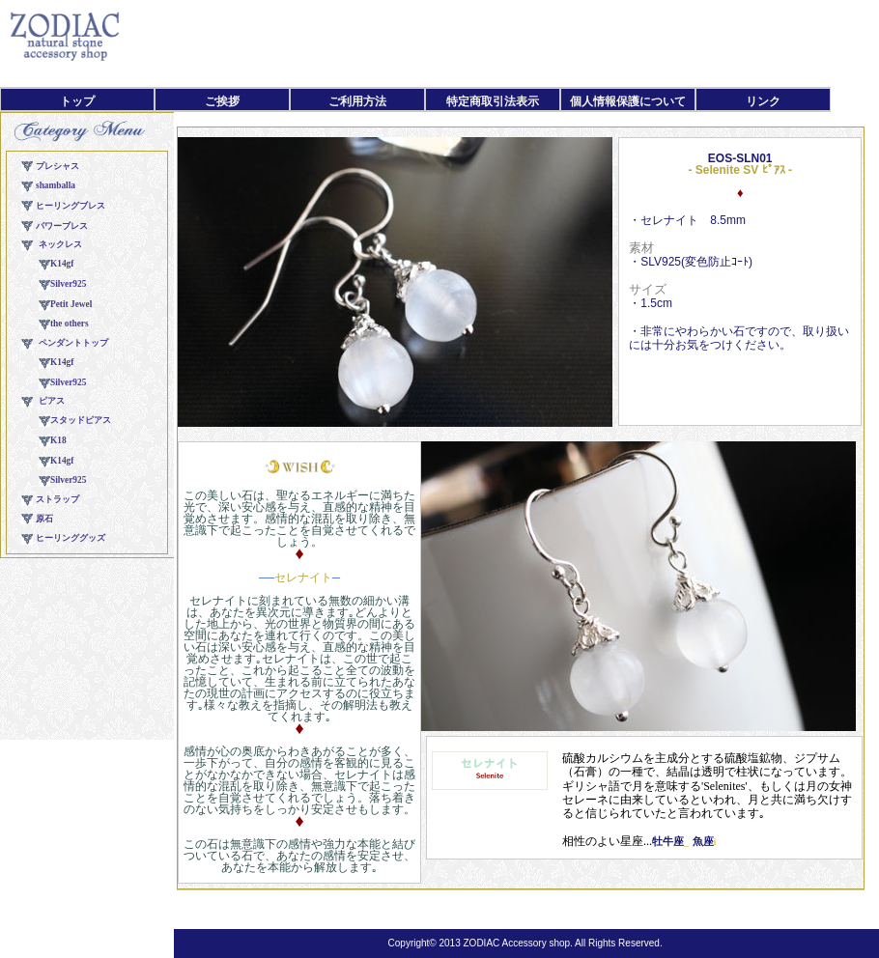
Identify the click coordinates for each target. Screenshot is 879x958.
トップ (77, 101)
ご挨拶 (222, 101)
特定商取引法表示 (492, 101)
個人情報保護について (628, 101)
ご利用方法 (357, 101)
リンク (763, 101)
